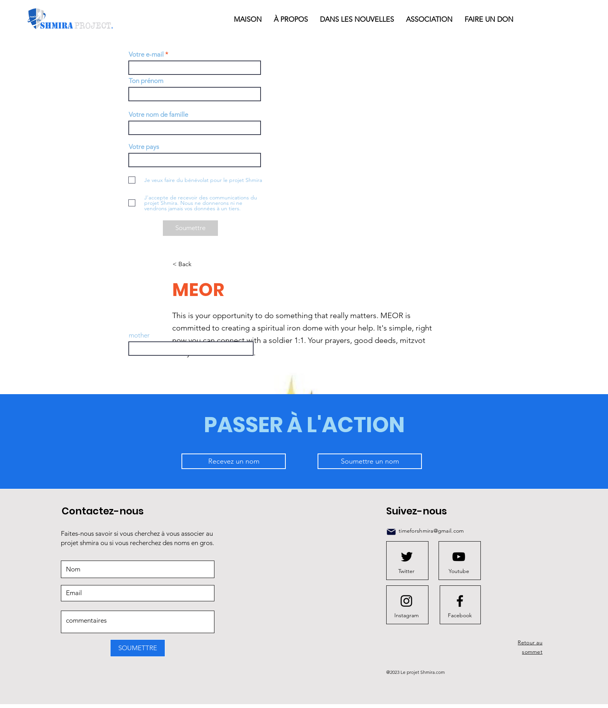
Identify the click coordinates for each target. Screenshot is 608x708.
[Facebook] (460, 615)
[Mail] (391, 532)
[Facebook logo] (460, 601)
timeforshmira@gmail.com (431, 530)
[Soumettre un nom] (370, 461)
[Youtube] (459, 571)
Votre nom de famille (158, 114)
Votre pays (144, 147)
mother (139, 335)
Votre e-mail (146, 54)
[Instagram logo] (406, 601)
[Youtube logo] (458, 556)
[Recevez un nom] (233, 461)
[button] (357, 19)
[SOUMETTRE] (137, 648)
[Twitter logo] (407, 556)
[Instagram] (406, 615)
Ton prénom (146, 81)
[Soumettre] (190, 228)
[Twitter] (406, 571)
